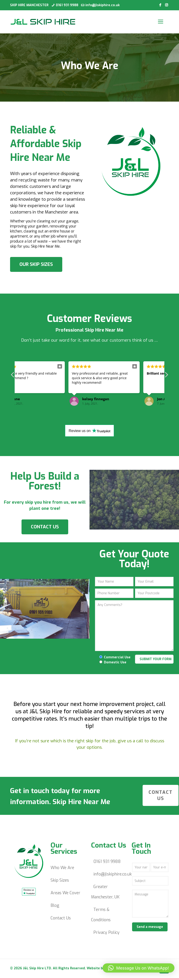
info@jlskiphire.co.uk (102, 5)
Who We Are (62, 867)
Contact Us (61, 918)
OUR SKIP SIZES (36, 264)
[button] (138, 968)
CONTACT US (45, 527)
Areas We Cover (65, 893)
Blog (55, 905)
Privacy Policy (106, 932)
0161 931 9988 (67, 5)
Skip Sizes (60, 880)
